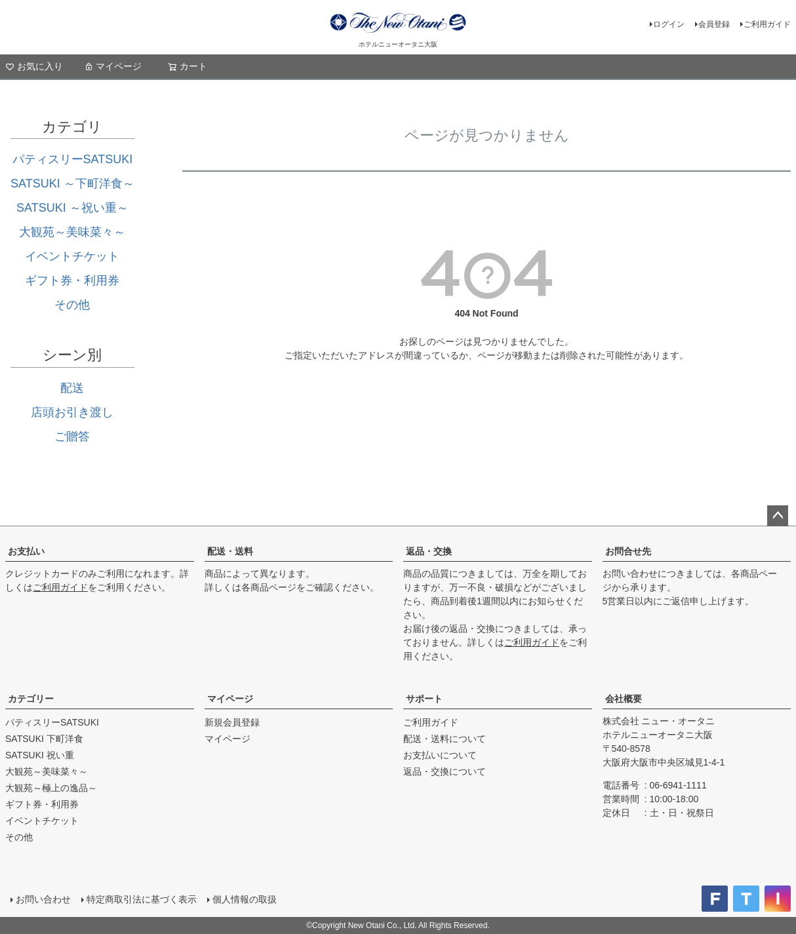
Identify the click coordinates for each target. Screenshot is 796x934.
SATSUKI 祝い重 (39, 755)
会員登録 (714, 24)
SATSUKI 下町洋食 (44, 738)
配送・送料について (444, 738)
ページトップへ (777, 515)
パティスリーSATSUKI (72, 159)
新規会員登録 (232, 722)
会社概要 (623, 698)
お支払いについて (440, 755)
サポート (424, 698)
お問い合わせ (43, 899)
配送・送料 (230, 551)
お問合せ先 (628, 551)
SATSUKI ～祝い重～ (72, 207)
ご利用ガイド (767, 24)
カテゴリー (31, 698)
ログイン (669, 24)
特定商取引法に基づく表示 (142, 899)
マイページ (113, 66)
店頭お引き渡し (72, 412)
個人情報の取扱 (244, 899)
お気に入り (34, 66)
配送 (72, 388)
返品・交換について (444, 771)
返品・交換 (429, 551)
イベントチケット (72, 256)
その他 (72, 304)
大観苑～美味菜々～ (72, 232)
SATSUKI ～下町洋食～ (72, 183)
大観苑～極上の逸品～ (51, 788)
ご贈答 (72, 436)
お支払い (26, 551)
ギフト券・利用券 (72, 280)
